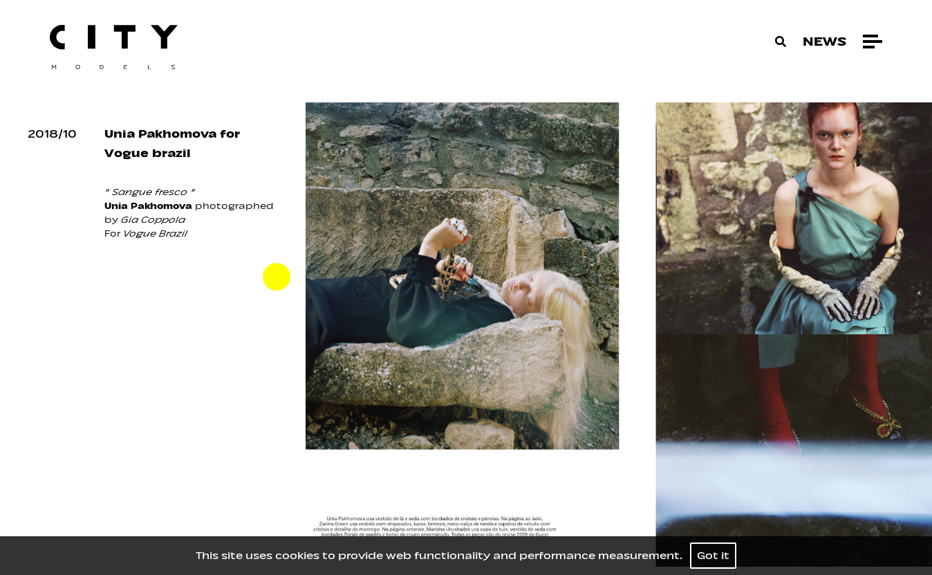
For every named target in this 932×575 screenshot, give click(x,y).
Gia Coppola (153, 220)
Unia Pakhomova (148, 206)
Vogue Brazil (155, 233)
